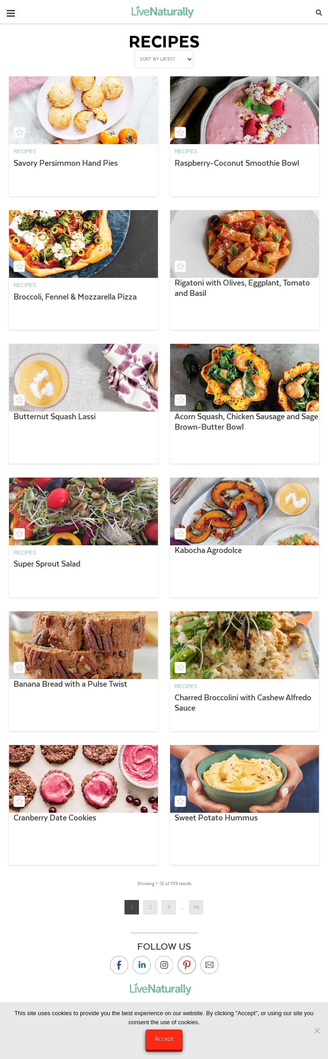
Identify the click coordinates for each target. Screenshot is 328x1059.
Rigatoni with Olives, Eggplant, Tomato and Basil (242, 288)
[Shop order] (164, 59)
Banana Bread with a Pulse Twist (70, 684)
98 (196, 907)
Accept (164, 1038)
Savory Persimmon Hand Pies (66, 163)
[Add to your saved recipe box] (19, 132)
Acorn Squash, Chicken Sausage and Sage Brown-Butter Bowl (246, 421)
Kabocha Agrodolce (208, 550)
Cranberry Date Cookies (55, 817)
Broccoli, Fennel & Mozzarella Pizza (75, 296)
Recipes (25, 151)
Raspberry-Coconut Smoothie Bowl (237, 163)
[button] (11, 11)
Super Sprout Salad (47, 563)
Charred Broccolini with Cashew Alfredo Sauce (243, 702)
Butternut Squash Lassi (55, 416)
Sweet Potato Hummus (216, 817)
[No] (316, 1030)
